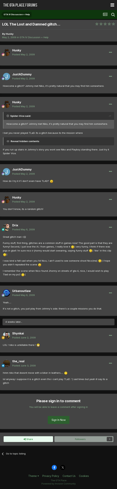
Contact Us (69, 475)
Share (28, 439)
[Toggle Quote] (8, 115)
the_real (18, 361)
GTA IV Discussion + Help (34, 37)
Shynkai (18, 333)
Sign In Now (59, 419)
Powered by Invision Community (58, 483)
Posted (23, 54)
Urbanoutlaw (21, 291)
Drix (15, 225)
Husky (10, 33)
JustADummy (22, 74)
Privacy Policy (50, 475)
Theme (33, 475)
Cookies (84, 475)
